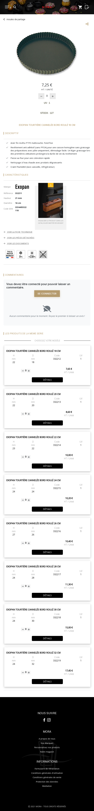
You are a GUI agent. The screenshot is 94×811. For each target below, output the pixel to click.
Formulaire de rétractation (47, 768)
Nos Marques (47, 743)
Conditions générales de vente (47, 777)
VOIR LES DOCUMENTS (16, 243)
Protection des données (47, 781)
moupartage (16, 19)
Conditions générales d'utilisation (47, 773)
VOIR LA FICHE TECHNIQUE (18, 232)
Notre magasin (47, 751)
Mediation (47, 786)
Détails (47, 379)
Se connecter (47, 293)
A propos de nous (47, 738)
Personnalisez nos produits (47, 747)
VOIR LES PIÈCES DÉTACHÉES (19, 237)
